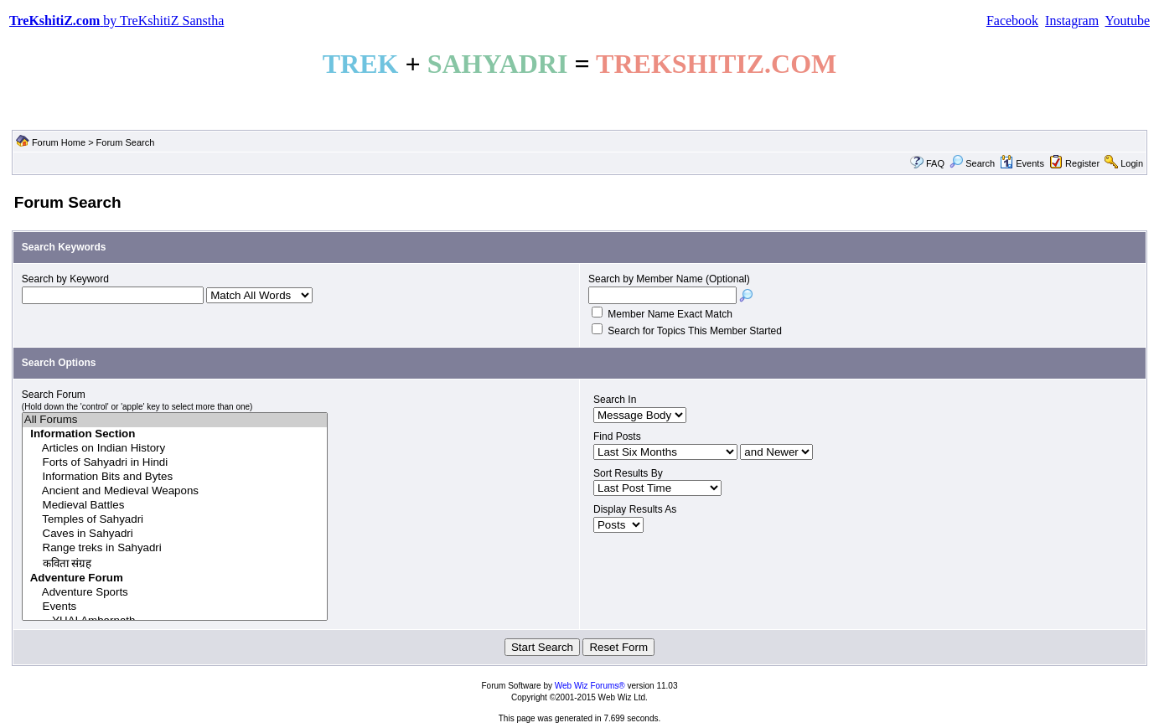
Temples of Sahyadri (175, 520)
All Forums (175, 420)
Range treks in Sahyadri (175, 548)
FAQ (935, 163)
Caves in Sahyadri (175, 534)
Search (972, 163)
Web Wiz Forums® (590, 685)
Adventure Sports (175, 593)
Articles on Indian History (175, 448)
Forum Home (58, 142)
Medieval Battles (175, 505)
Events (1022, 163)
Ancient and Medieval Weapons (175, 491)
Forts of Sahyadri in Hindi (175, 463)
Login (1131, 163)
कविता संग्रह (175, 563)
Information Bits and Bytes (175, 477)
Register (1082, 163)
